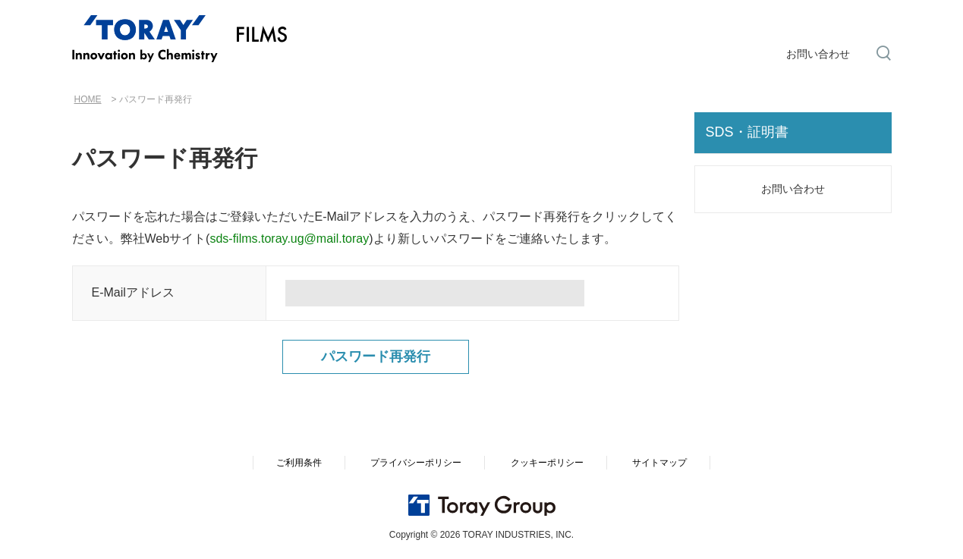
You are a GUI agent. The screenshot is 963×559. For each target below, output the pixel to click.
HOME (88, 99)
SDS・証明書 (747, 132)
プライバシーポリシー (415, 462)
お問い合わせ (818, 54)
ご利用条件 (299, 462)
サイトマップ (659, 462)
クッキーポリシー (547, 462)
